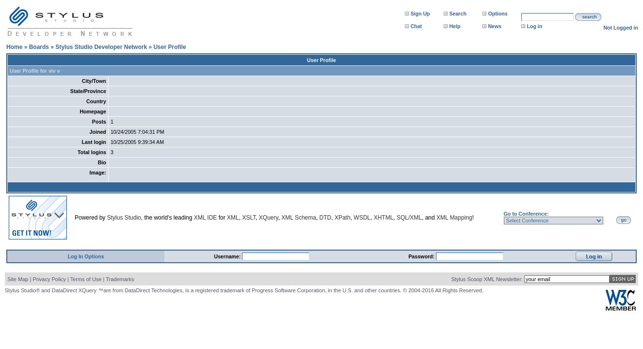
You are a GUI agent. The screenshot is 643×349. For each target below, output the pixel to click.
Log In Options (85, 256)
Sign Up (420, 13)
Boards (39, 47)
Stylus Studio (124, 217)
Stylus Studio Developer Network (101, 47)
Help (454, 26)
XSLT (249, 217)
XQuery (268, 217)
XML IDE (205, 217)
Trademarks (120, 279)
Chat (416, 26)
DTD (326, 217)
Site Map (17, 279)
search (589, 17)
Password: (422, 256)
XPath (343, 217)
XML (233, 217)
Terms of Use (86, 279)
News (494, 26)
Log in (534, 26)
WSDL (362, 217)
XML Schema (298, 217)
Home (14, 47)
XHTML (384, 217)
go (624, 220)
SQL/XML (409, 217)
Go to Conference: (526, 214)
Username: (228, 256)
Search (457, 13)
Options (497, 13)
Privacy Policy (48, 279)
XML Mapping (454, 217)
